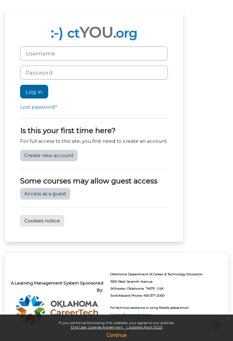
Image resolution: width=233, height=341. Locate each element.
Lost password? (38, 107)
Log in (34, 91)
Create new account (48, 155)
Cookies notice (42, 221)
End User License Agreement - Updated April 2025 (116, 327)
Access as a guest (45, 194)
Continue (116, 335)
